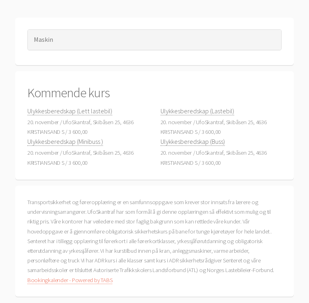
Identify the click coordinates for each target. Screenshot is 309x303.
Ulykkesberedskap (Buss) (193, 141)
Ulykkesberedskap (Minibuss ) (65, 141)
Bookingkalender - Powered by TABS (70, 280)
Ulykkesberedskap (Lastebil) (197, 111)
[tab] (155, 39)
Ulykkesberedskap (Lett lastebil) (69, 111)
